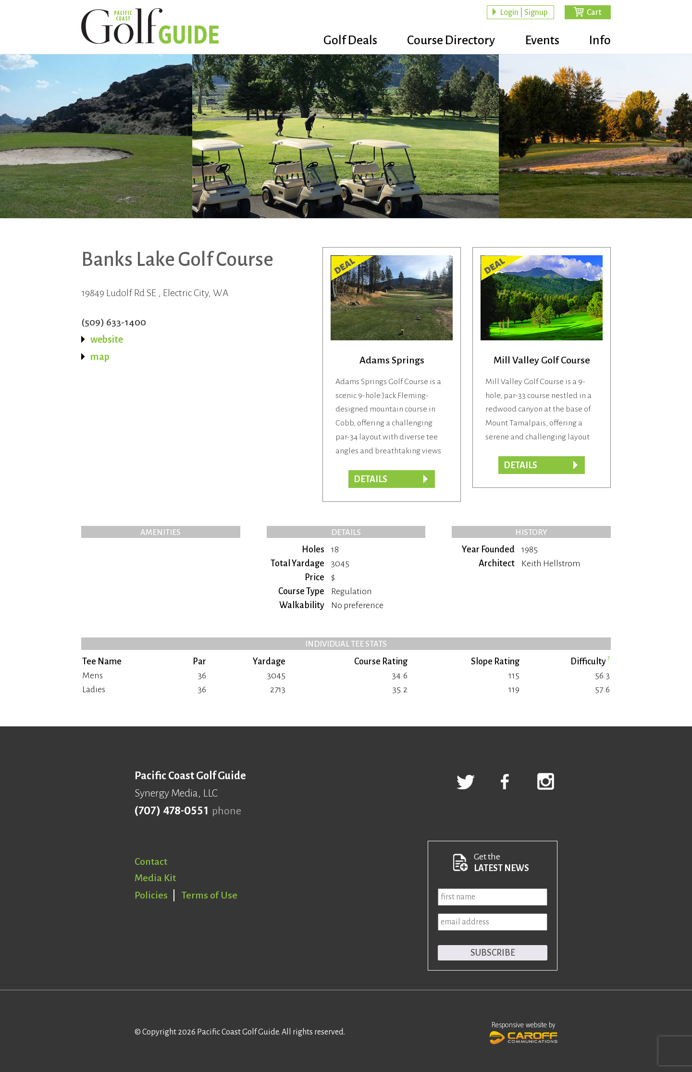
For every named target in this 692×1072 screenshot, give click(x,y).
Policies (151, 895)
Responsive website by (523, 1031)
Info (600, 41)
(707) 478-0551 (171, 811)
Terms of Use (209, 895)
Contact (151, 861)
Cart (594, 12)
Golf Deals (344, 41)
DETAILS (520, 465)
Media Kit (155, 878)
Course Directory (447, 41)
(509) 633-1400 (113, 322)
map (100, 356)
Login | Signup (524, 12)
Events (540, 41)
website (106, 339)
